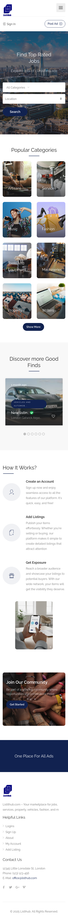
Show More (33, 327)
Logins (10, 826)
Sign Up (11, 832)
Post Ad (55, 23)
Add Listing (13, 849)
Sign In (9, 24)
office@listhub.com (24, 878)
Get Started (17, 704)
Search (15, 112)
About (10, 838)
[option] (34, 405)
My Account (13, 843)
